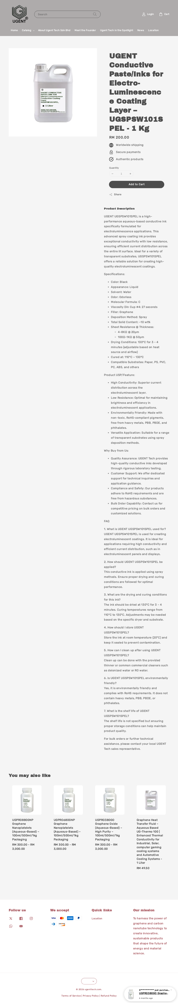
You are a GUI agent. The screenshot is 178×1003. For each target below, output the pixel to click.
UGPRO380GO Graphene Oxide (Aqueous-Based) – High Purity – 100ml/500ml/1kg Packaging (154, 993)
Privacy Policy (91, 995)
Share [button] (115, 194)
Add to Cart (137, 184)
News (140, 30)
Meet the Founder (85, 30)
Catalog (26, 30)
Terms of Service (71, 995)
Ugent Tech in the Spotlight (116, 30)
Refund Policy (109, 995)
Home (14, 30)
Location (153, 30)
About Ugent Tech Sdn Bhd (54, 30)
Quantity (114, 168)
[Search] (94, 14)
